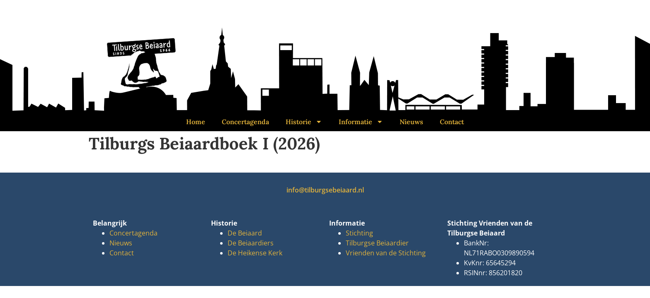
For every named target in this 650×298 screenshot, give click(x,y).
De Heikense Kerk (255, 252)
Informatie (361, 121)
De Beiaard (245, 233)
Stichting (359, 233)
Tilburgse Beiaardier (377, 243)
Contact (452, 122)
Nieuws (411, 122)
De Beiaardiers (251, 243)
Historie (304, 121)
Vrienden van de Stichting (386, 252)
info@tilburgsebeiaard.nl (325, 190)
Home (195, 122)
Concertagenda (245, 122)
